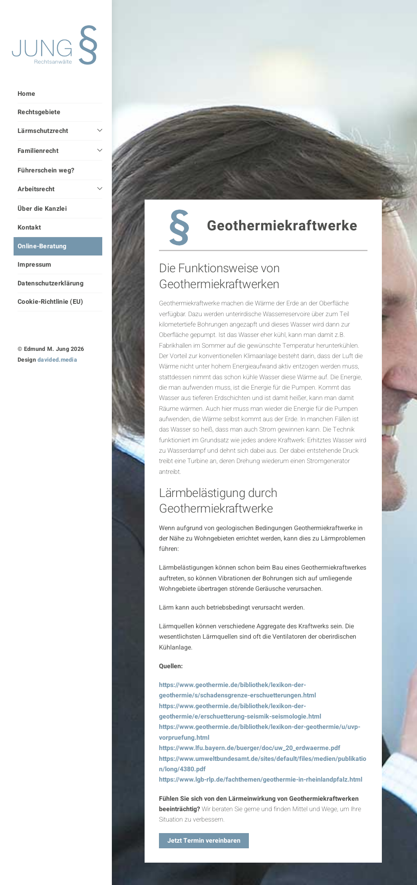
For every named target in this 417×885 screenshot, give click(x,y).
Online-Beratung (42, 246)
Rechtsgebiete (39, 112)
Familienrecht (38, 151)
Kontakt (29, 227)
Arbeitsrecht (36, 189)
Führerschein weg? (46, 170)
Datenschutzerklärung (50, 283)
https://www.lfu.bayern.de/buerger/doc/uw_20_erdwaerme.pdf (249, 759)
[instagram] (23, 382)
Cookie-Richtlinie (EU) (50, 302)
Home (26, 94)
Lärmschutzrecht (43, 131)
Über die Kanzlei (42, 209)
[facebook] (54, 382)
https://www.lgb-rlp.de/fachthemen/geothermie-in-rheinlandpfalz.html (260, 791)
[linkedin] (38, 382)
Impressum (35, 264)
